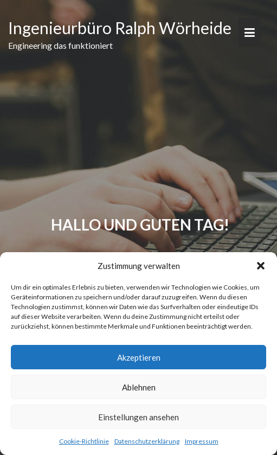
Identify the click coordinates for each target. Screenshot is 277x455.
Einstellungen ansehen (138, 417)
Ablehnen (139, 387)
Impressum (201, 441)
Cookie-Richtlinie (84, 441)
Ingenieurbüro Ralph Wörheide (119, 27)
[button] (260, 265)
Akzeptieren (138, 357)
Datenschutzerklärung (146, 441)
